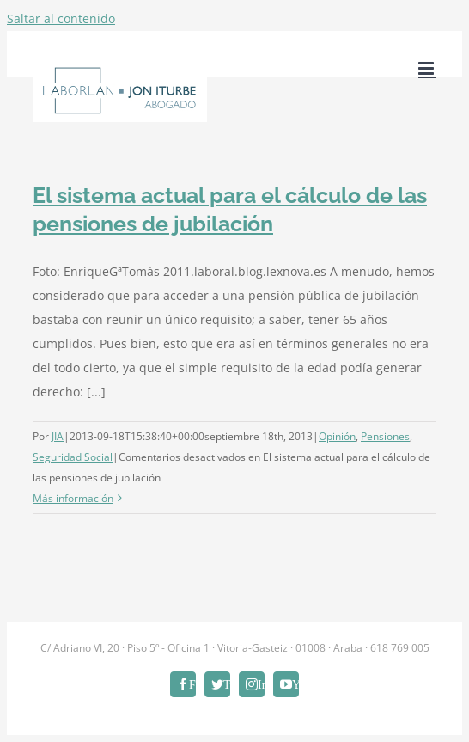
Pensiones (385, 436)
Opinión (337, 436)
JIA (58, 436)
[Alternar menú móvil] (427, 68)
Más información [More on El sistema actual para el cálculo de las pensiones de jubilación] (73, 498)
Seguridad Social (73, 457)
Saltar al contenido (61, 18)
